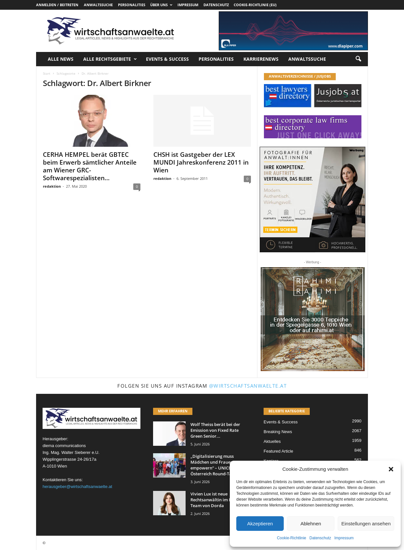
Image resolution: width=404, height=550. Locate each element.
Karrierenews (261, 59)
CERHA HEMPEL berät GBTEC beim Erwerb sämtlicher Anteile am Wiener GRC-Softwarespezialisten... (90, 166)
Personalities (131, 4)
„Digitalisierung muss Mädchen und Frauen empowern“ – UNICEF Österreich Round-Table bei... (219, 465)
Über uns (161, 4)
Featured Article (278, 451)
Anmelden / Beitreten (57, 4)
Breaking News (278, 431)
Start (46, 73)
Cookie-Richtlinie (291, 538)
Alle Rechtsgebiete (110, 59)
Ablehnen (310, 523)
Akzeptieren (260, 523)
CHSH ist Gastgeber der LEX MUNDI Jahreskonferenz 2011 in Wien (201, 162)
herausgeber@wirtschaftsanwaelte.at (77, 486)
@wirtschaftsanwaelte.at (248, 385)
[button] (391, 469)
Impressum (344, 538)
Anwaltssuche (98, 4)
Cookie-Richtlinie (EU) (255, 4)
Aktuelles (272, 441)
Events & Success (167, 59)
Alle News (60, 59)
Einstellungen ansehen (366, 523)
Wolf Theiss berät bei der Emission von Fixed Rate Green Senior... (215, 430)
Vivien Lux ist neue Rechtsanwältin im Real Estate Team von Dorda (220, 499)
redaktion (52, 186)
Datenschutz (320, 538)
